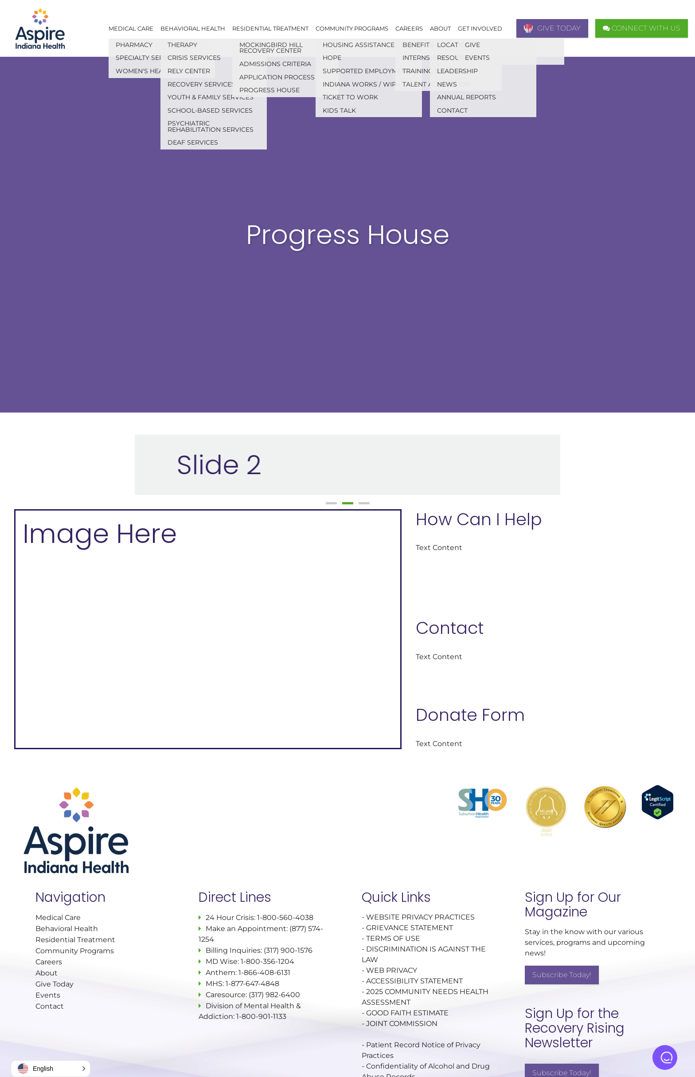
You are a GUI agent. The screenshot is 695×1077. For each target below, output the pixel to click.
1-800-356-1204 (267, 961)
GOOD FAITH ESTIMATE (407, 1013)
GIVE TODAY (552, 28)
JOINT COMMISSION (401, 1023)
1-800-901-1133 (261, 1016)
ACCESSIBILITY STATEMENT (414, 981)
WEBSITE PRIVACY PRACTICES (421, 917)
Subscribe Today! (561, 975)
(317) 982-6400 (274, 995)
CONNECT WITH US (641, 28)
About (440, 28)
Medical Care (131, 28)
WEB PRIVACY (391, 970)
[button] (50, 1069)
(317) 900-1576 (288, 950)
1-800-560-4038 (284, 917)
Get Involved (480, 28)
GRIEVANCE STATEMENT (409, 928)
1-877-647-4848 (252, 983)
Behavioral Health (192, 28)
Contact (49, 1006)
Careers (409, 28)
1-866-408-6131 (264, 972)
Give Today (54, 984)
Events (47, 995)
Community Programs (352, 28)
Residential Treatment (270, 28)
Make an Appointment (246, 928)
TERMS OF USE (393, 938)
